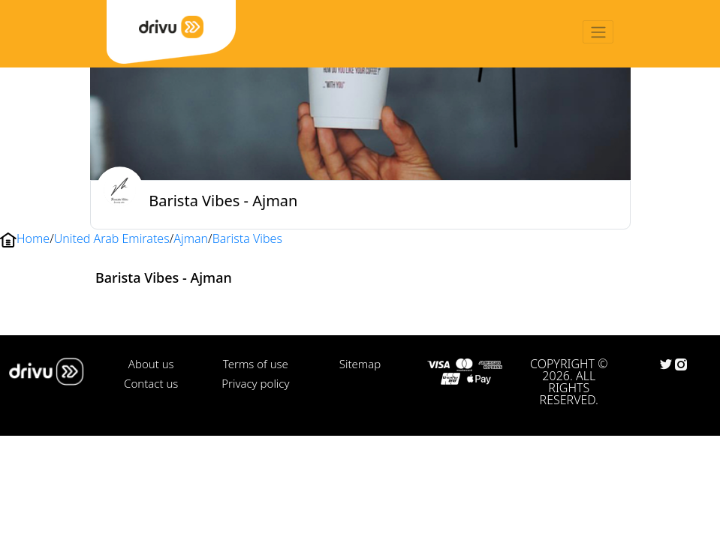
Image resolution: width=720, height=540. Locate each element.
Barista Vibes (247, 238)
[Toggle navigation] (598, 32)
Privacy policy (255, 383)
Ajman (190, 238)
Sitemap (360, 363)
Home (33, 238)
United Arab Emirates (112, 238)
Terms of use (255, 363)
